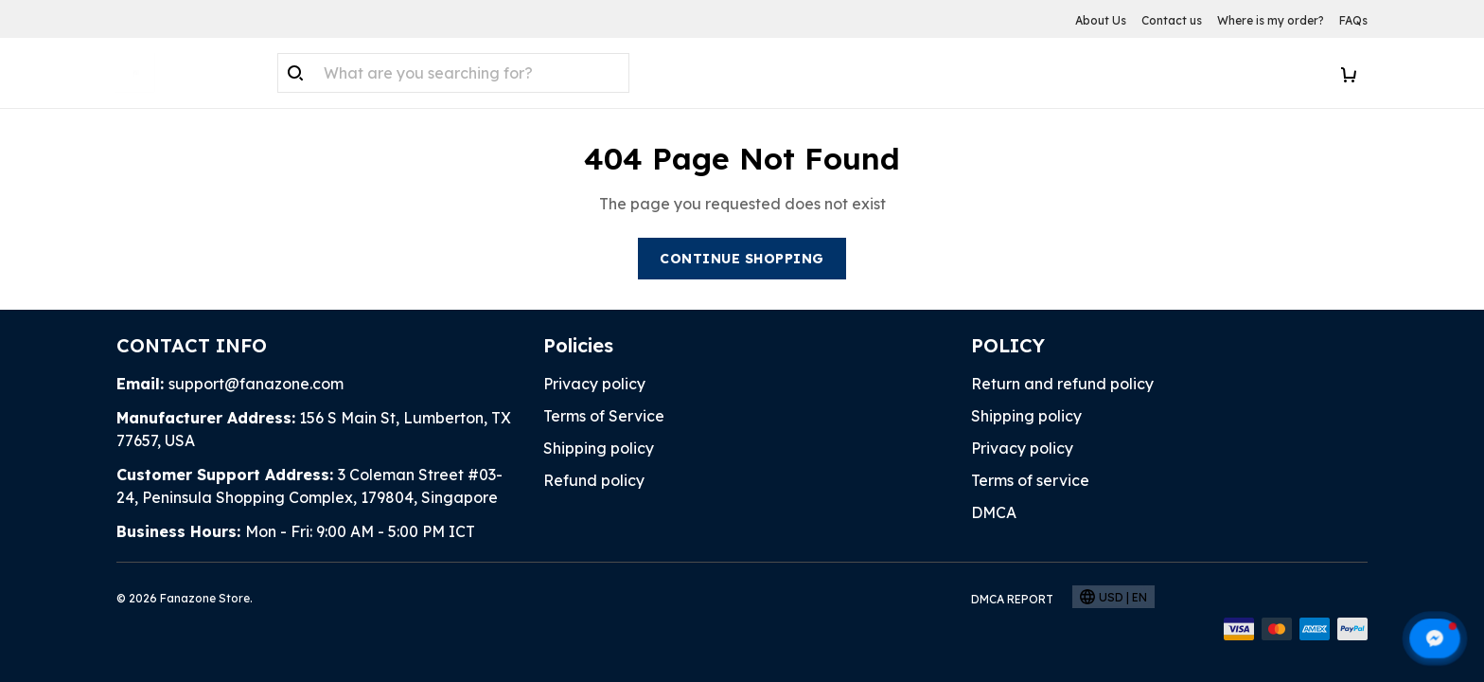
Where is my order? (1270, 20)
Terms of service (1030, 480)
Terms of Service (603, 415)
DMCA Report (1012, 599)
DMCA (993, 512)
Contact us (1171, 20)
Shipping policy (598, 448)
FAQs (1353, 20)
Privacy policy (594, 383)
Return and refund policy (1062, 383)
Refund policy (594, 480)
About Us (1100, 20)
